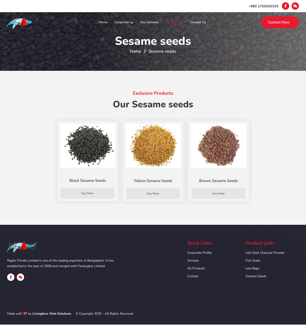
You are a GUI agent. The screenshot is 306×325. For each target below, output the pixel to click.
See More (87, 193)
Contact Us (209, 22)
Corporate (118, 22)
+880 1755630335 (263, 6)
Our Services (150, 22)
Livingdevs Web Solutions (51, 314)
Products (181, 22)
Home (92, 22)
